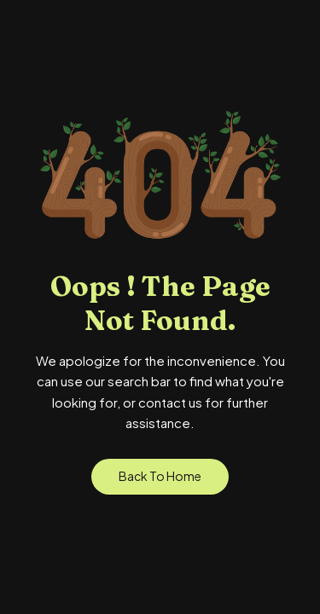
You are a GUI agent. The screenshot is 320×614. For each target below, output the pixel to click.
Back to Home (160, 476)
